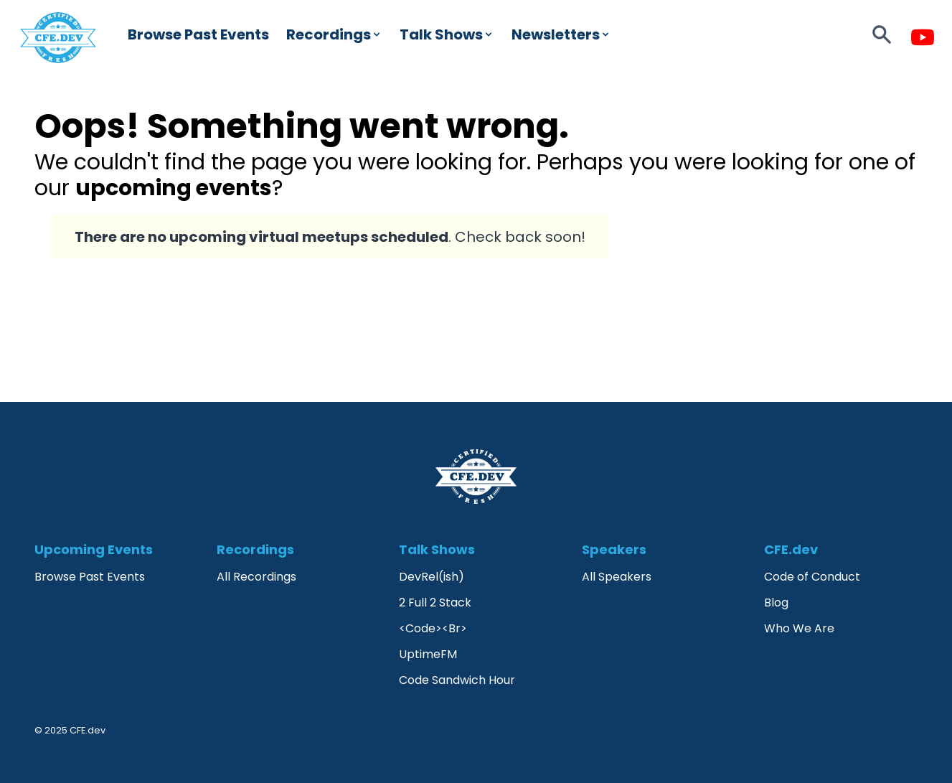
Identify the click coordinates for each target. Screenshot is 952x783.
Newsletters (561, 34)
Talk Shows (447, 34)
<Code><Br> (433, 628)
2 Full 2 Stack (435, 602)
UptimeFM (428, 654)
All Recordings (256, 576)
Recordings (334, 34)
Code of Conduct (812, 576)
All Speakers (616, 576)
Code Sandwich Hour (457, 680)
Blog (776, 602)
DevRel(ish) (431, 576)
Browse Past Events (198, 34)
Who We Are (799, 628)
